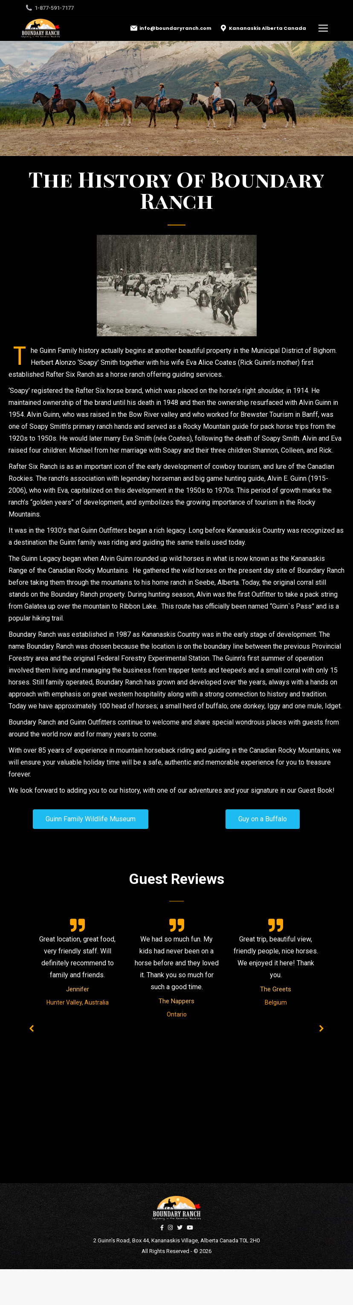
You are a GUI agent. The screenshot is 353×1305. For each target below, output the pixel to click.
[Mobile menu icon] (323, 28)
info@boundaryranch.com (170, 28)
